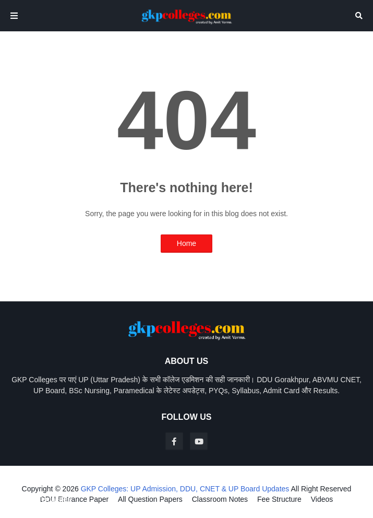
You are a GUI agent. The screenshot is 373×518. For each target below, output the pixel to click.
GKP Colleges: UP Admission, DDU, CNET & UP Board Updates (185, 489)
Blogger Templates (40, 499)
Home (186, 243)
